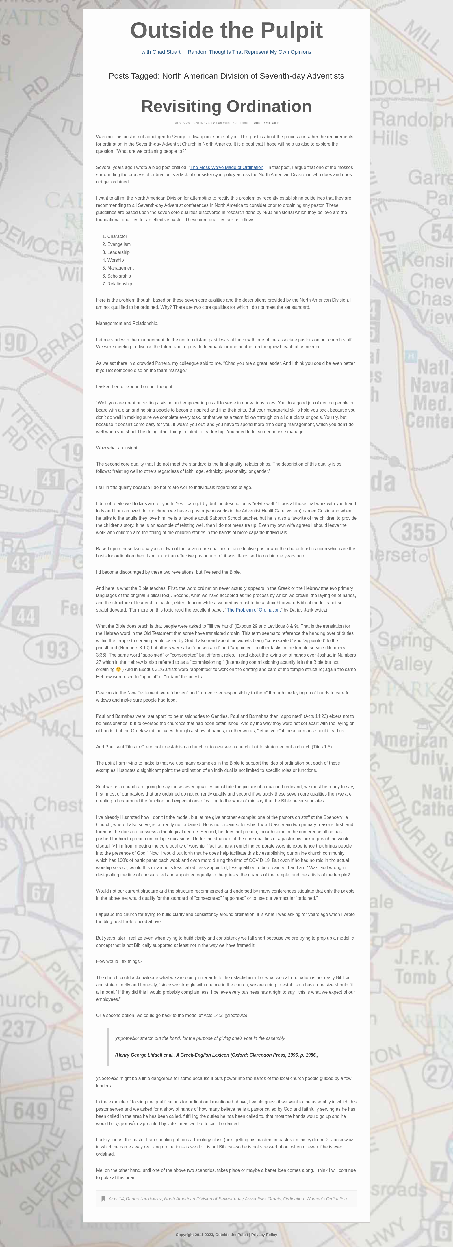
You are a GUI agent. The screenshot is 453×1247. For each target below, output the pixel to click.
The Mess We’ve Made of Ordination (226, 167)
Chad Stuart (213, 122)
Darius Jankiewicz (144, 1198)
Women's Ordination (326, 1198)
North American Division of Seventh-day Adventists (215, 1198)
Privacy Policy (264, 1235)
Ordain (257, 122)
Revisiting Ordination (226, 106)
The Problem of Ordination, (254, 609)
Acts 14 (116, 1198)
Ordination (271, 122)
